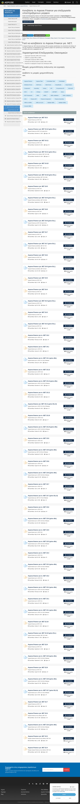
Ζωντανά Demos (25, 792)
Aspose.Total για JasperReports (14, 39)
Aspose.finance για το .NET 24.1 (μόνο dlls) (42, 358)
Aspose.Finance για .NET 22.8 (38, 667)
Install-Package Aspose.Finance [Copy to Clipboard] (49, 26)
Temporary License (70, 38)
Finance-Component (46, 99)
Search (55, 38)
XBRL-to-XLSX (39, 102)
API (51, 88)
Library (44, 88)
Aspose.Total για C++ (12, 24)
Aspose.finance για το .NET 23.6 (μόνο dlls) (42, 518)
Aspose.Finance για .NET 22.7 (38, 702)
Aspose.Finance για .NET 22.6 (38, 713)
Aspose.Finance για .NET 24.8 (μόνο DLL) (41, 220)
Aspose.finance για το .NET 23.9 (38, 438)
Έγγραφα (3, 792)
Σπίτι (5, 6)
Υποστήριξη (41, 2)
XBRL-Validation (55, 95)
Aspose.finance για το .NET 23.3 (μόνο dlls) (42, 564)
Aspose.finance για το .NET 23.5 (38, 530)
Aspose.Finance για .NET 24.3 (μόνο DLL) (41, 324)
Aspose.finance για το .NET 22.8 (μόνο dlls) (42, 679)
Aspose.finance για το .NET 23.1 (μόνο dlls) (42, 610)
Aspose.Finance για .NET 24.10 (38, 163)
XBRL (37, 95)
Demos (35, 38)
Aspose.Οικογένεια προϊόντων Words (14, 45)
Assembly (36, 88)
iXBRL (44, 95)
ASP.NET (54, 91)
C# (31, 91)
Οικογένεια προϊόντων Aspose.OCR (14, 71)
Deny (70, 798)
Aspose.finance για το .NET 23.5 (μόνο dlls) (42, 541)
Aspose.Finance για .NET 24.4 (38, 289)
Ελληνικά (68, 2)
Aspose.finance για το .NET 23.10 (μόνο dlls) (42, 427)
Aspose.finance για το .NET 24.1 (38, 346)
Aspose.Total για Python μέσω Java (15, 42)
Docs (31, 38)
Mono (62, 91)
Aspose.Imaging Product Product (13, 59)
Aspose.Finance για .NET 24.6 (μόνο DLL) (41, 266)
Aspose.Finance (28, 81)
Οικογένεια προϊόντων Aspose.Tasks (14, 68)
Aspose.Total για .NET (12, 18)
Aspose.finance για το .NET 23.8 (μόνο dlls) (42, 472)
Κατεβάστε (68, 119)
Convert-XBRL (27, 106)
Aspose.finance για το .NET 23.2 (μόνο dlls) (42, 587)
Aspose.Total (39, 81)
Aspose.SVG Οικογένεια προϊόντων (14, 104)
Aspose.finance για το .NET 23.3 (38, 553)
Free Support (61, 38)
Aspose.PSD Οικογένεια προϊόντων (14, 95)
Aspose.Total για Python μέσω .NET (15, 36)
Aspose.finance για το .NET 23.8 (38, 461)
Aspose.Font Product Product (13, 118)
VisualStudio (58, 84)
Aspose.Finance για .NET (13, 109)
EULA (23, 39)
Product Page (25, 38)
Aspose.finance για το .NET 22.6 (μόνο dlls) (42, 725)
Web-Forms (48, 84)
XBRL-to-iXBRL (28, 102)
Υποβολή (66, 769)
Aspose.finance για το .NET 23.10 (39, 415)
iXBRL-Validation (67, 95)
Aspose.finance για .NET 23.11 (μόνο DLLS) (42, 404)
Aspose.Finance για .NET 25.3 (38, 117)
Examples (47, 38)
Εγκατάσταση (44, 18)
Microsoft (70, 88)
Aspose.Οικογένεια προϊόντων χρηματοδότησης (17, 6)
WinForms (38, 84)
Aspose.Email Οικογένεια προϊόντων (14, 53)
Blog (52, 38)
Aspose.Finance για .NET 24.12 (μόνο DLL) (42, 129)
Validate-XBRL (50, 102)
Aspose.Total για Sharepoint (14, 27)
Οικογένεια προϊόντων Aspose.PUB (14, 98)
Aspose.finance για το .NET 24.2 (38, 335)
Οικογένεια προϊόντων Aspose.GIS (14, 86)
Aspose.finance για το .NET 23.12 (39, 369)
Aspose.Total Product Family (12, 15)
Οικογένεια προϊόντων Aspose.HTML (14, 83)
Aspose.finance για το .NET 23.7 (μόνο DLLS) (43, 495)
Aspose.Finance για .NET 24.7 (38, 232)
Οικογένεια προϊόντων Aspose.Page (14, 92)
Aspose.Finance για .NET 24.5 (38, 278)
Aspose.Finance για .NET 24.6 (38, 255)
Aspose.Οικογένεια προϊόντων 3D (13, 80)
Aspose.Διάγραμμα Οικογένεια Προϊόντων (15, 65)
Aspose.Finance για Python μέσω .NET (16, 112)
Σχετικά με (56, 2)
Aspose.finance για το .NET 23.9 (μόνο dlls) (42, 450)
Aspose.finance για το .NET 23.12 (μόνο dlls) (42, 381)
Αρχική (3, 789)
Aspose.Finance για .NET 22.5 (38, 736)
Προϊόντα (27, 2)
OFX (25, 99)
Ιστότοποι (48, 2)
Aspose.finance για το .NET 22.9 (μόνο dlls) (42, 656)
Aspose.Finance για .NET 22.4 (38, 747)
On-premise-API (60, 88)
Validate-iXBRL (62, 102)
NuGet (27, 15)
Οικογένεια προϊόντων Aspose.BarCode (15, 62)
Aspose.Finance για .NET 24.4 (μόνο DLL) (41, 301)
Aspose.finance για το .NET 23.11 (39, 392)
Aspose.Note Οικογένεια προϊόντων (14, 74)
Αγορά (33, 2)
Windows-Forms (28, 84)
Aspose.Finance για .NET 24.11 (38, 140)
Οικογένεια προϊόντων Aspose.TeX (14, 121)
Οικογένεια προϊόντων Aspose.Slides (14, 56)
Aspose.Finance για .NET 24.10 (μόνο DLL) (42, 175)
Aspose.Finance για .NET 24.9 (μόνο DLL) (41, 198)
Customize (58, 798)
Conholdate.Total (51, 81)
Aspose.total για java (12, 21)
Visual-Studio (68, 84)
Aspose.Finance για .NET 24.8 (38, 209)
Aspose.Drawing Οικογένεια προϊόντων (15, 115)
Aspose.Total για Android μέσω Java (15, 33)
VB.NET (46, 91)
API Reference (41, 38)
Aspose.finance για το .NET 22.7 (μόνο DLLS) (43, 690)
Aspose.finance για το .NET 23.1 (38, 598)
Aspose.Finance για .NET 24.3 (38, 312)
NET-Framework (28, 95)
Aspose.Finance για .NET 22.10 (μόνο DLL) (42, 633)
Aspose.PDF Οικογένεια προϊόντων (14, 48)
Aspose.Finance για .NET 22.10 (38, 621)
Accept (64, 794)
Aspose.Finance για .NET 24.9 (38, 186)
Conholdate (62, 81)
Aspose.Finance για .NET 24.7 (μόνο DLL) (41, 243)
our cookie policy (61, 791)
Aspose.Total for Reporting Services (15, 30)
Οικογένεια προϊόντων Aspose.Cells (14, 51)
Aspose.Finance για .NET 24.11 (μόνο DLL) (42, 152)
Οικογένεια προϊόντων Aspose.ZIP (14, 89)
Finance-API (34, 99)
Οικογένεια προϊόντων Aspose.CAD (14, 77)
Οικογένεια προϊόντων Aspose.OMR (14, 101)
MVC (25, 91)
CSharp (38, 91)
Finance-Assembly (59, 99)
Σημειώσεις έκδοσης (28, 21)
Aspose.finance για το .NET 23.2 (38, 576)
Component (27, 88)
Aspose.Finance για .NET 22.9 (38, 644)
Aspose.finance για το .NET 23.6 (38, 507)
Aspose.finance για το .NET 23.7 (38, 484)
